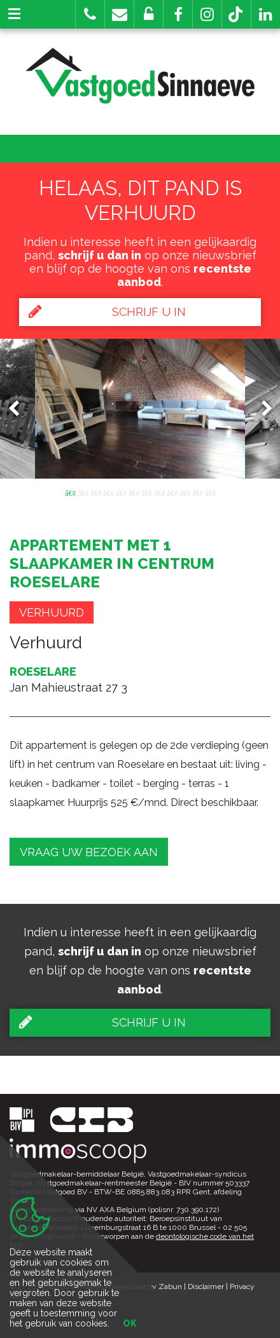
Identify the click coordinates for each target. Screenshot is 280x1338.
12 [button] (210, 492)
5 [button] (121, 492)
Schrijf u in (107, 311)
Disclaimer (206, 1286)
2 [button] (82, 492)
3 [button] (95, 492)
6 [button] (133, 492)
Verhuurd (51, 612)
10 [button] (184, 492)
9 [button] (172, 492)
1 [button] (70, 492)
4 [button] (108, 492)
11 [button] (197, 492)
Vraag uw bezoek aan (89, 852)
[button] (178, 14)
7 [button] (146, 492)
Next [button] (261, 408)
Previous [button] (19, 408)
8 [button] (159, 492)
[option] (140, 409)
